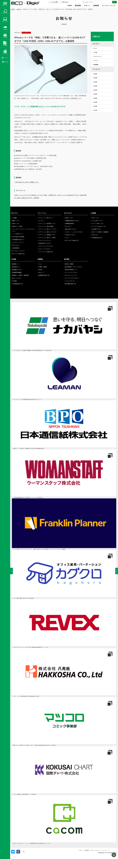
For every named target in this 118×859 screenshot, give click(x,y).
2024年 (95, 82)
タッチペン (42, 220)
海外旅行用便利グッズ (71, 269)
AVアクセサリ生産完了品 (71, 240)
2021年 (95, 94)
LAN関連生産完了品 (97, 237)
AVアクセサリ (68, 213)
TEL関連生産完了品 (17, 283)
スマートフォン (42, 213)
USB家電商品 (15, 248)
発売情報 (96, 64)
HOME (69, 5)
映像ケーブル (15, 220)
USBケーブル (15, 223)
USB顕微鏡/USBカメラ (18, 239)
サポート (87, 5)
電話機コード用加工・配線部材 (20, 275)
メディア (96, 60)
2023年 (95, 86)
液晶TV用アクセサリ (70, 229)
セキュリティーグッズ (71, 275)
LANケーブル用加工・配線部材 (100, 232)
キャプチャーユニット (18, 242)
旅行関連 (66, 259)
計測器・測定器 (43, 267)
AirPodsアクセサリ (70, 234)
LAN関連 (93, 213)
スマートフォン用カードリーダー (48, 229)
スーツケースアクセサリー (72, 278)
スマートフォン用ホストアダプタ (48, 232)
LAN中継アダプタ (96, 229)
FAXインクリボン (16, 278)
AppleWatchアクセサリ (45, 243)
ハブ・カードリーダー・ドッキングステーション (23, 230)
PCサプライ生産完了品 (18, 253)
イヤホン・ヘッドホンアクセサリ (74, 232)
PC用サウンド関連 (17, 226)
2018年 (95, 106)
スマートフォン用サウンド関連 (47, 237)
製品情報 (78, 5)
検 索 (114, 2)
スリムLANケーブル (97, 220)
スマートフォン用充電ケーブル (47, 223)
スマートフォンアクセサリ (46, 246)
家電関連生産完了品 (44, 275)
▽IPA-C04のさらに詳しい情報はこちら (26, 182)
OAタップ (41, 272)
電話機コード (15, 264)
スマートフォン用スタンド (46, 218)
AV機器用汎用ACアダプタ (72, 220)
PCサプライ (14, 213)
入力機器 (14, 218)
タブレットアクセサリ (45, 249)
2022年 (95, 90)
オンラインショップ (108, 5)
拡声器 (40, 269)
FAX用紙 (14, 281)
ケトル (40, 264)
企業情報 (96, 5)
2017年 (95, 110)
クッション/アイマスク (71, 272)
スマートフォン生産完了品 (46, 251)
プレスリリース (97, 56)
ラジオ (67, 237)
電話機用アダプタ (17, 269)
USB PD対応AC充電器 (18, 236)
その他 (95, 52)
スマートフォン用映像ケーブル (47, 234)
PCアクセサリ (16, 245)
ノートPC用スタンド (17, 234)
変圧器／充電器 (69, 264)
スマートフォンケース (45, 240)
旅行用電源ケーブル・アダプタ (73, 267)
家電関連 (40, 259)
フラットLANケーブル (97, 223)
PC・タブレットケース (18, 251)
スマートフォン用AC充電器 (46, 226)
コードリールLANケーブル (99, 226)
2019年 (95, 102)
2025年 (95, 78)
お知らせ (19, 9)
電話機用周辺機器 (17, 272)
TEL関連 (13, 259)
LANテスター (95, 234)
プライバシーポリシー (95, 850)
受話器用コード (16, 267)
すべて (95, 48)
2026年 (95, 74)
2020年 (95, 98)
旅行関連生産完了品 (70, 283)
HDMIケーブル (69, 218)
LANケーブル (95, 218)
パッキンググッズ (70, 281)
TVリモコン (68, 226)
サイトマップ (106, 850)
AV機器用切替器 (69, 223)
